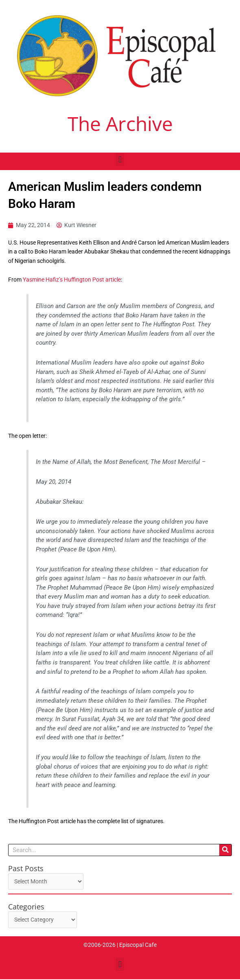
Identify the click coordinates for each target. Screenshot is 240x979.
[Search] (225, 850)
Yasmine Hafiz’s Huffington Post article (72, 279)
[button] (120, 159)
